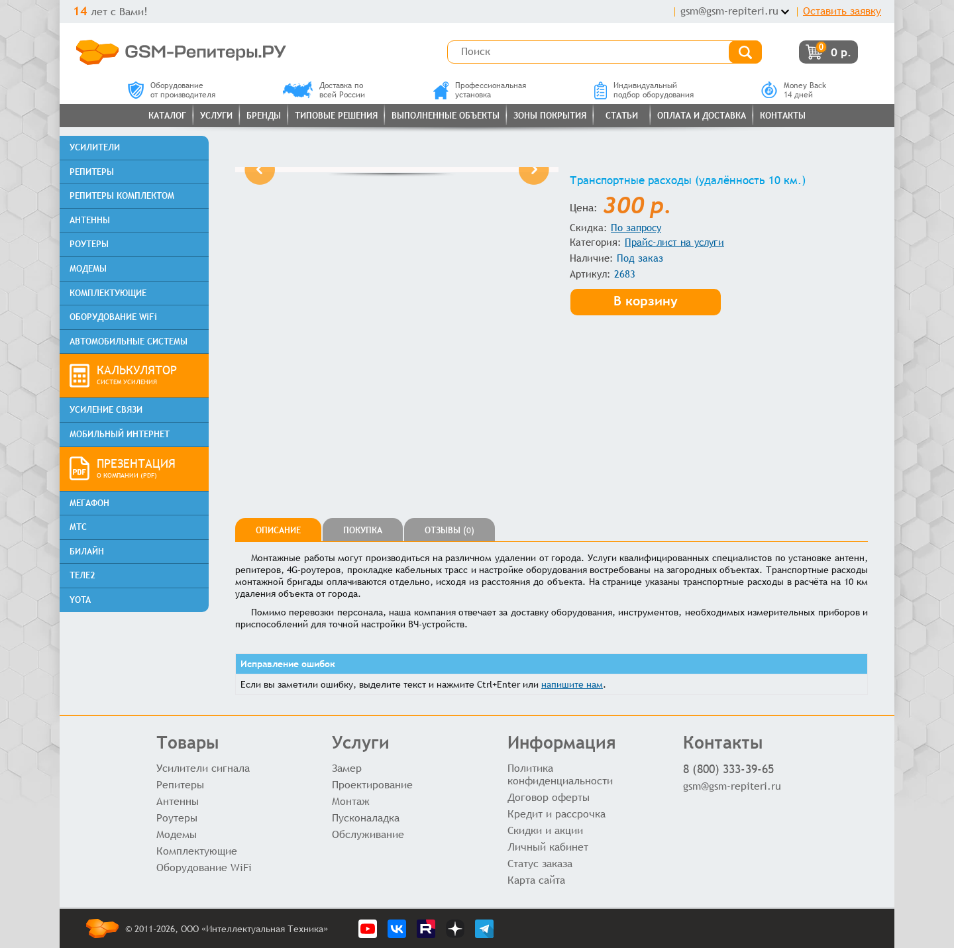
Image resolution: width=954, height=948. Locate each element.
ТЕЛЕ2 (82, 575)
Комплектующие (196, 851)
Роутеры (176, 818)
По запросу (636, 227)
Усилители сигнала (203, 768)
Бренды (263, 116)
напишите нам (572, 684)
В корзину (645, 300)
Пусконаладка (365, 818)
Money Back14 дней (793, 90)
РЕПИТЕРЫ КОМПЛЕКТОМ (122, 196)
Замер (347, 768)
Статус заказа (539, 863)
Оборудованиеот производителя (171, 90)
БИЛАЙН (87, 551)
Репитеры (180, 784)
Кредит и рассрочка (556, 814)
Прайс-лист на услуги (674, 242)
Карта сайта (536, 880)
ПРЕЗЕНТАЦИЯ (148, 469)
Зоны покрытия (549, 116)
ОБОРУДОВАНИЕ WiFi (113, 317)
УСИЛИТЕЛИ (95, 147)
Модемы (176, 834)
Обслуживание (368, 834)
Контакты (783, 116)
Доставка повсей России (324, 90)
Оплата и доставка (701, 116)
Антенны (177, 801)
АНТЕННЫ (90, 220)
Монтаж (351, 801)
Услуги (216, 116)
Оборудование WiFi (204, 867)
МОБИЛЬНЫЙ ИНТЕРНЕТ (120, 434)
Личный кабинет (547, 847)
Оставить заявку (842, 11)
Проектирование (372, 784)
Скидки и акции (545, 830)
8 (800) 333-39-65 (728, 769)
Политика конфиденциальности (560, 774)
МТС (78, 527)
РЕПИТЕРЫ (92, 172)
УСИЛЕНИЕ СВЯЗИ (106, 410)
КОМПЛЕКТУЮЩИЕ (108, 293)
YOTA (80, 600)
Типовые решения (336, 116)
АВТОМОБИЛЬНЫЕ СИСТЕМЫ (128, 341)
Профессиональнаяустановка (479, 90)
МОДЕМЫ (88, 269)
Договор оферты (548, 797)
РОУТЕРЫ (89, 244)
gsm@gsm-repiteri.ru (729, 11)
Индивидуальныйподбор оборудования (644, 90)
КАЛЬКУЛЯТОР (148, 375)
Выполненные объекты (446, 116)
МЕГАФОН (89, 503)
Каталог (167, 116)
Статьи (621, 116)
